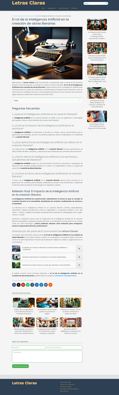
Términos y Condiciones (67, 384)
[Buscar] (106, 3)
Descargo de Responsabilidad (69, 389)
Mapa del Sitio (64, 391)
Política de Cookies (66, 386)
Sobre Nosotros (64, 8)
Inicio (43, 8)
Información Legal (65, 382)
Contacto (74, 8)
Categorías (51, 8)
